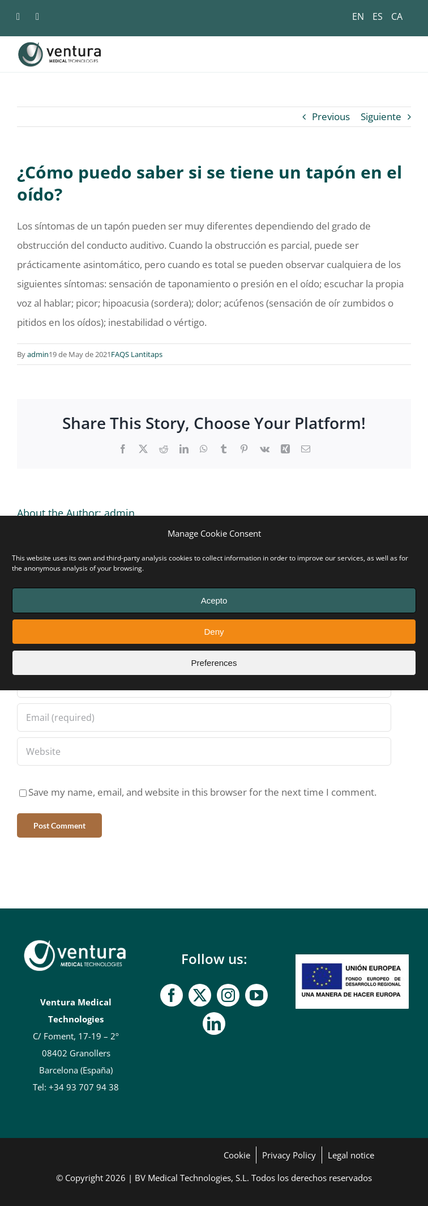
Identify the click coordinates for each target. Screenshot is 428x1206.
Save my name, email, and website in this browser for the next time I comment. (202, 792)
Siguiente (381, 116)
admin (38, 354)
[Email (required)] (204, 717)
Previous (331, 116)
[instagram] (228, 995)
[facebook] (171, 995)
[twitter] (200, 995)
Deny (214, 631)
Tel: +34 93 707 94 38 (76, 1087)
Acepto (214, 600)
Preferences (214, 663)
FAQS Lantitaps (136, 354)
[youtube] (256, 995)
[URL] (204, 751)
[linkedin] (214, 1023)
